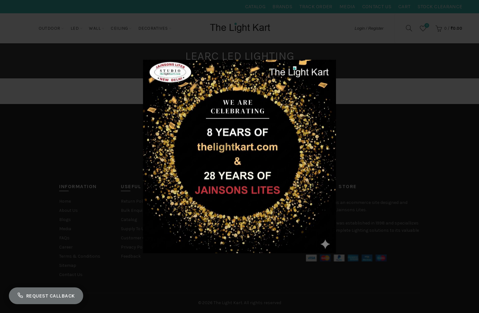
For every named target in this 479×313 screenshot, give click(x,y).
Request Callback (48, 295)
